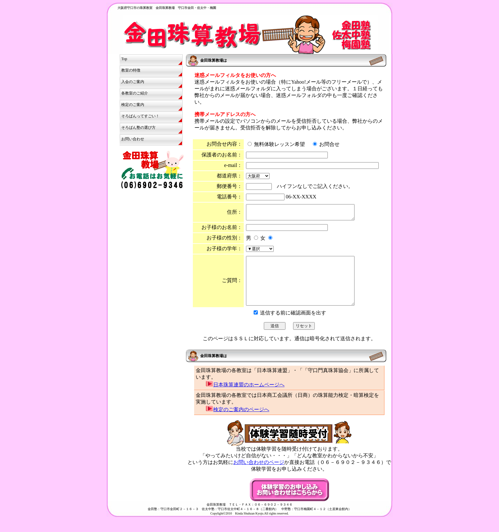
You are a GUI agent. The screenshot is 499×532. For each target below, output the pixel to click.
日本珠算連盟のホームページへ (245, 397)
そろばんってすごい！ (140, 116)
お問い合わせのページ (258, 474)
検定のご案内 (132, 104)
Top (124, 59)
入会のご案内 (132, 81)
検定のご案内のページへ (237, 422)
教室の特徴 (130, 70)
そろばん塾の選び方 (138, 127)
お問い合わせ (132, 139)
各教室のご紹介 (134, 93)
